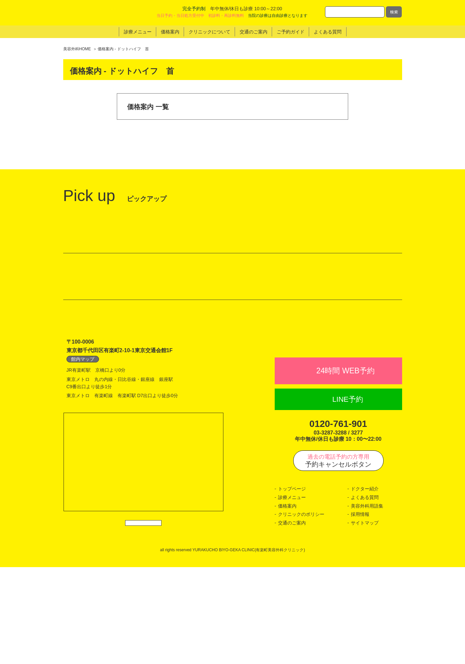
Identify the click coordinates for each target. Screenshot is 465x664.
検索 (394, 12)
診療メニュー (292, 594)
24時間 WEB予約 (345, 468)
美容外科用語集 (367, 602)
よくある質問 (365, 594)
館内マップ (82, 441)
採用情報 (360, 611)
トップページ (292, 586)
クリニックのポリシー (301, 611)
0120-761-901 (338, 521)
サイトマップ (365, 619)
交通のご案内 (292, 619)
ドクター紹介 (365, 586)
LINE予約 (347, 496)
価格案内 (287, 602)
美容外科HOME (77, 49)
